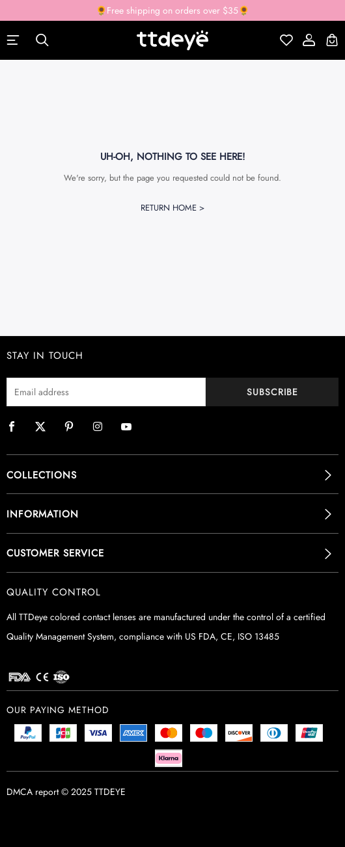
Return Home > (172, 207)
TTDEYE (110, 791)
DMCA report (33, 791)
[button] (172, 475)
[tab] (172, 475)
